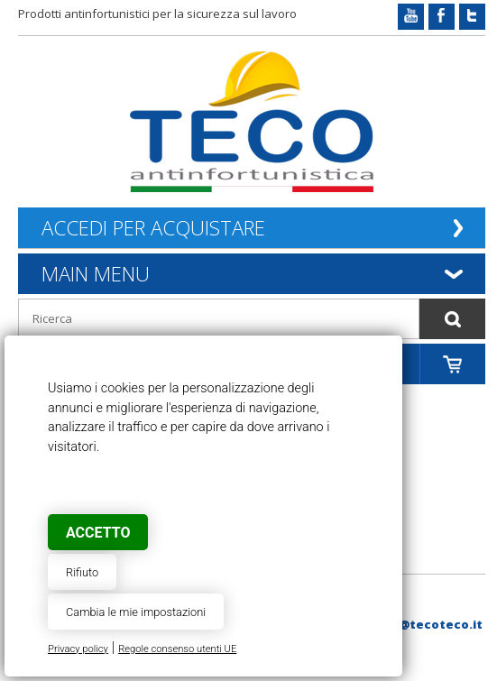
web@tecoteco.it (427, 624)
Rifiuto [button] (82, 572)
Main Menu (95, 273)
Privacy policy (78, 649)
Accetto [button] (98, 532)
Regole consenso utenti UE (177, 649)
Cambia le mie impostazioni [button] (136, 612)
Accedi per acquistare (153, 227)
